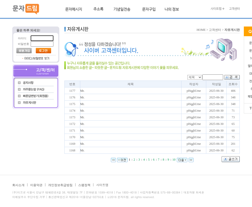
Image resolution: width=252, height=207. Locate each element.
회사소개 (18, 185)
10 (174, 159)
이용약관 (36, 185)
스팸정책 (84, 185)
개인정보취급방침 (60, 185)
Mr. (82, 91)
